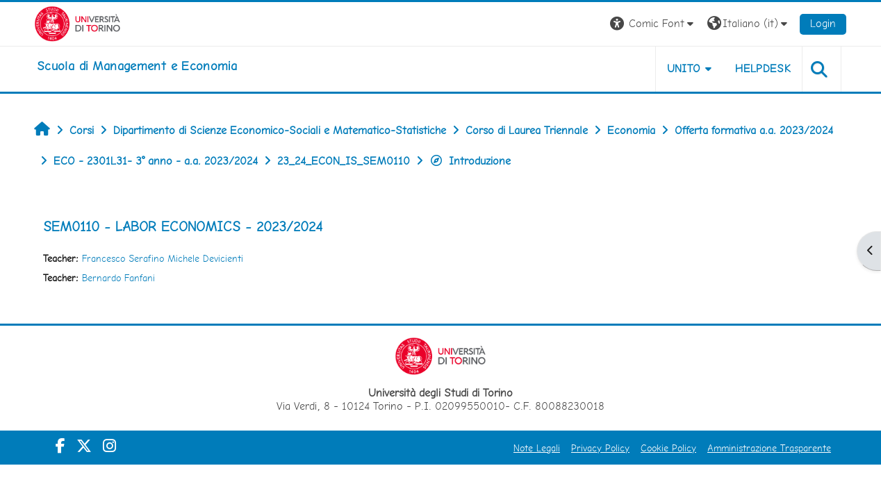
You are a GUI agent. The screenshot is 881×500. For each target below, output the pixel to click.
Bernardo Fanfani (118, 278)
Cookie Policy (668, 448)
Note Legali (536, 448)
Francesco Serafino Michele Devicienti (162, 258)
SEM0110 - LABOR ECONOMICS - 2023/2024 (182, 226)
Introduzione (470, 160)
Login (823, 23)
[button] (653, 24)
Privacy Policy (600, 448)
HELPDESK (763, 68)
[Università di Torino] (77, 22)
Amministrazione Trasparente (769, 448)
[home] (137, 66)
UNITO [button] (684, 68)
